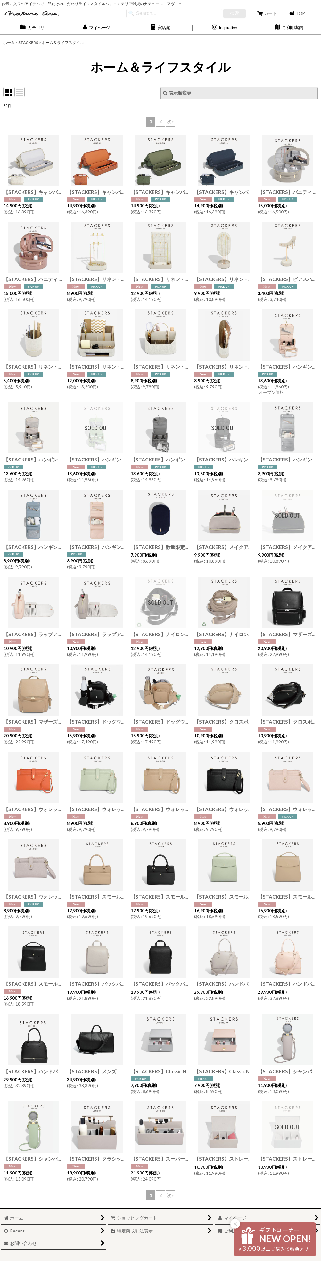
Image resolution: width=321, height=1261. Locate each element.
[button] (160, 27)
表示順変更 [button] (177, 92)
